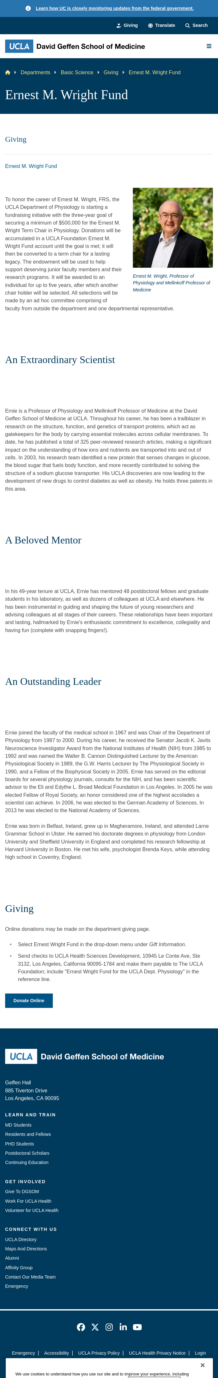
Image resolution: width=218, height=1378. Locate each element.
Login (200, 1353)
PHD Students (19, 1143)
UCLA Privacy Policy (99, 1353)
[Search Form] (196, 25)
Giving (111, 72)
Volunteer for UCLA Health (32, 1210)
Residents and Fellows (28, 1134)
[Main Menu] (209, 46)
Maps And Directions (26, 1248)
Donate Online (28, 1000)
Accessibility (56, 1353)
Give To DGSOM (22, 1191)
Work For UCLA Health (28, 1201)
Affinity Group (19, 1267)
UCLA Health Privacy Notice (157, 1353)
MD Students (18, 1125)
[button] (162, 25)
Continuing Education (26, 1162)
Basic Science (77, 72)
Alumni (12, 1258)
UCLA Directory (20, 1239)
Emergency (16, 1286)
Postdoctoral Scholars (27, 1153)
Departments (35, 72)
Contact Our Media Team (30, 1276)
